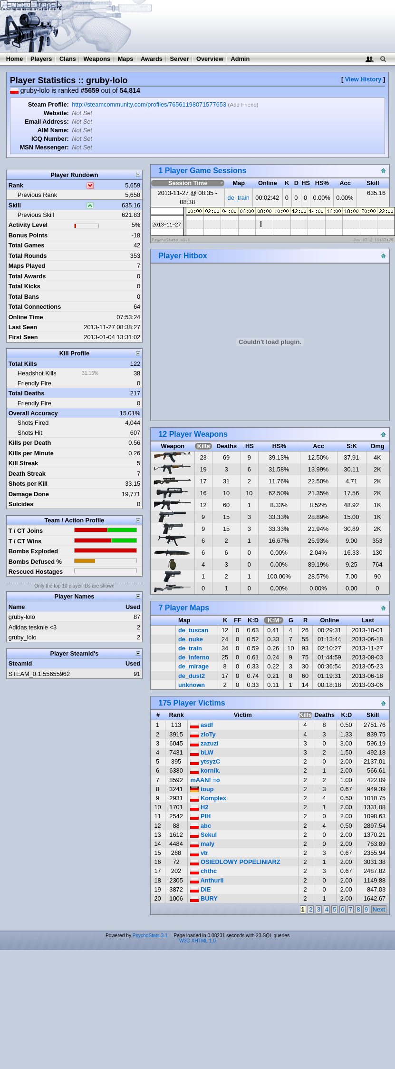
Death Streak (27, 473)
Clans (67, 58)
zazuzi (204, 743)
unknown (191, 684)
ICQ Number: (50, 138)
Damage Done (29, 494)
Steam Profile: (48, 104)
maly (202, 843)
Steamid (20, 663)
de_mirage (193, 666)
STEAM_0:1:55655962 (39, 673)
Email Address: (47, 121)
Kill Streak (24, 463)
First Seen (23, 337)
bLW (201, 752)
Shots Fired (33, 422)
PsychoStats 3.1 (150, 935)
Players (41, 58)
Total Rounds (28, 255)
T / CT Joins (26, 530)
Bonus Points (28, 235)
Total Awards (27, 276)
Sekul (203, 834)
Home (14, 58)
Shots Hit (30, 432)
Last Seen (23, 327)
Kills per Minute (31, 453)
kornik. (205, 770)
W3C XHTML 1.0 (197, 940)
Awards (152, 58)
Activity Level (28, 224)
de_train (239, 197)
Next (379, 909)
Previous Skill (36, 214)
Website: (56, 113)
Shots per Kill (28, 483)
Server (179, 58)
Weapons (96, 58)
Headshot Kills (37, 373)
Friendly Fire (34, 383)
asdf (201, 724)
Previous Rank (37, 194)
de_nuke (190, 639)
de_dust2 (191, 675)
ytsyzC (205, 761)
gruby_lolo (23, 637)
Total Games (27, 245)
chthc (203, 870)
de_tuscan (193, 630)
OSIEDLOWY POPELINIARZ (235, 861)
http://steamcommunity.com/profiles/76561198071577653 (149, 104)
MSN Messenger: (44, 147)
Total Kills (23, 363)
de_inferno (193, 657)
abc (200, 825)
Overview (209, 58)
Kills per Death (30, 442)
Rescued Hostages (36, 571)
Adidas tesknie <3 (33, 627)
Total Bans (24, 296)
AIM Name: (53, 130)
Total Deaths (27, 393)
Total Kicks (24, 286)
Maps (126, 58)
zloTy (202, 734)
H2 (199, 807)
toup (201, 789)
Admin (240, 58)
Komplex (208, 798)
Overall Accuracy (33, 413)
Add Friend (243, 105)
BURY (203, 898)
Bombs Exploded (33, 551)
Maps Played (27, 265)
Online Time (26, 317)
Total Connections (35, 306)
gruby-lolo (22, 616)
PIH (200, 816)
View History (363, 79)
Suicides (21, 504)
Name (17, 606)
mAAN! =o (205, 780)
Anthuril (206, 880)
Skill (15, 205)
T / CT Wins (25, 541)
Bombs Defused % (35, 561)
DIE (200, 889)
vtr (199, 852)
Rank (16, 185)
